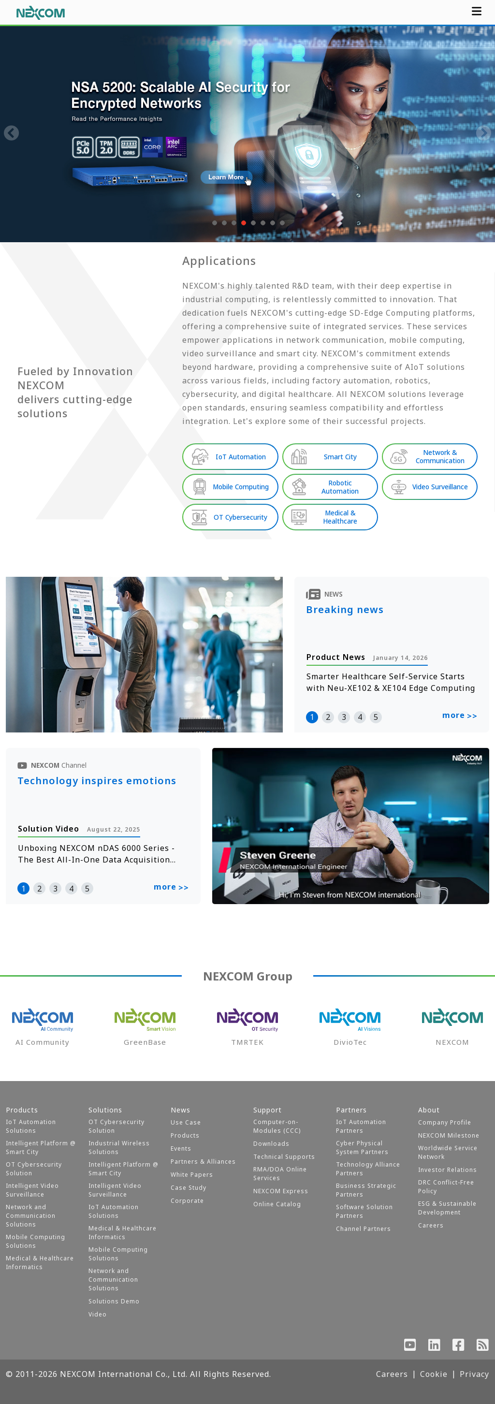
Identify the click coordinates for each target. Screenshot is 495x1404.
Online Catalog (277, 1204)
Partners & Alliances (203, 1161)
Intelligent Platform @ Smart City (41, 1147)
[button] (213, 223)
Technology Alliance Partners (368, 1168)
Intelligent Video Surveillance (32, 1190)
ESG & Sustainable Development (447, 1207)
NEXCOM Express (280, 1191)
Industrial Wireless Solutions (119, 1147)
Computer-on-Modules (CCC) (277, 1126)
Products (185, 1135)
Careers (431, 1225)
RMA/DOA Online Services (280, 1173)
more (460, 716)
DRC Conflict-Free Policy (446, 1186)
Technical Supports (284, 1157)
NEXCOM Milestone (449, 1135)
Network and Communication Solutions (31, 1215)
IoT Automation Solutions (31, 1126)
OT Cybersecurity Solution (34, 1168)
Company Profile (444, 1122)
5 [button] (376, 717)
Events (181, 1148)
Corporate (187, 1201)
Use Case (186, 1122)
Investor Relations (447, 1170)
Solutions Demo (114, 1301)
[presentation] (11, 134)
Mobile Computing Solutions (35, 1241)
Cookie (434, 1374)
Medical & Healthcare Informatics (40, 1262)
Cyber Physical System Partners (362, 1147)
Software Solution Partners (364, 1211)
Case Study (188, 1188)
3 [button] (344, 717)
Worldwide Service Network (448, 1152)
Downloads (271, 1144)
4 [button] (360, 717)
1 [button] (312, 717)
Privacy (474, 1374)
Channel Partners (363, 1229)
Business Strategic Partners (366, 1190)
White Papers (192, 1174)
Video (97, 1314)
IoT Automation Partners (361, 1126)
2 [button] (328, 717)
